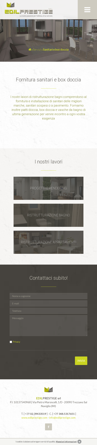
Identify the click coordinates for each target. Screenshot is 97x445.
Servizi (37, 49)
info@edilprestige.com (62, 417)
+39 (35, 413)
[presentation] (33, 362)
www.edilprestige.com (34, 417)
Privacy (16, 341)
